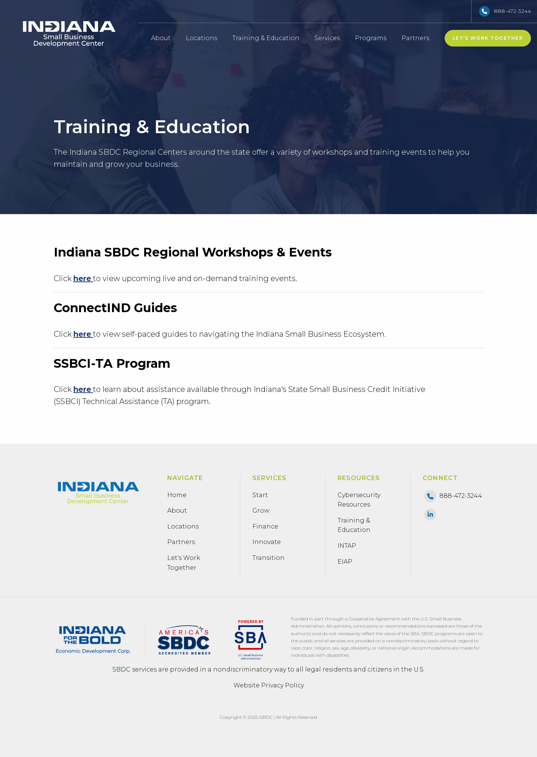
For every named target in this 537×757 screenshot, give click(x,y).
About (161, 38)
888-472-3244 (512, 11)
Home (177, 495)
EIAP (345, 561)
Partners (415, 38)
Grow (260, 510)
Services (327, 38)
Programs (373, 38)
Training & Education (265, 38)
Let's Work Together (488, 38)
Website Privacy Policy (268, 685)
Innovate (266, 542)
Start (260, 495)
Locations (201, 38)
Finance (265, 526)
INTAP (347, 545)
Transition (268, 557)
